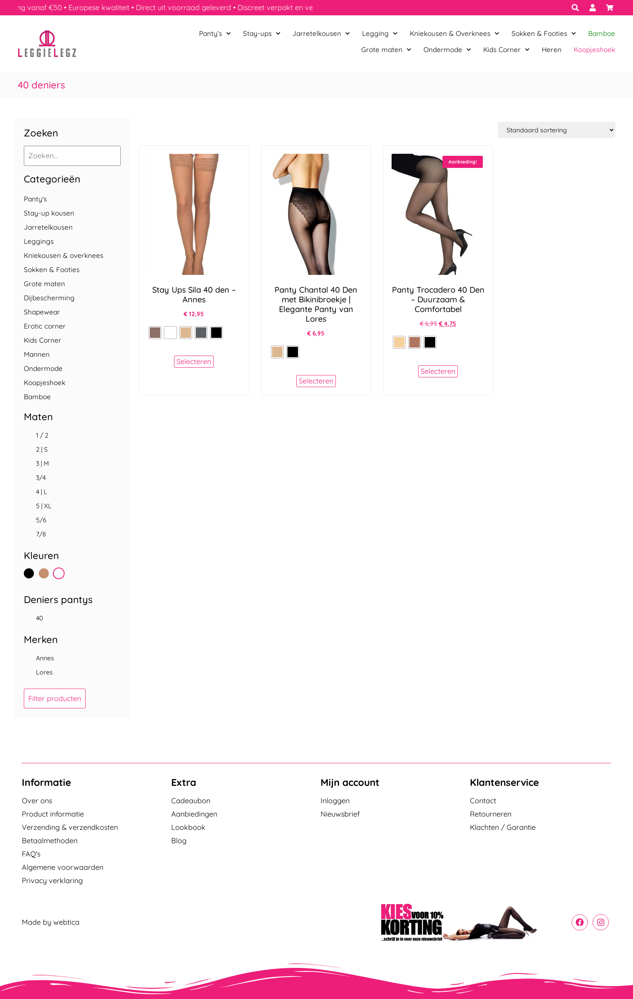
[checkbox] (72, 435)
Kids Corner (506, 50)
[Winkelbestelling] (556, 130)
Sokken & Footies (543, 33)
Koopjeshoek (594, 49)
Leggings (39, 241)
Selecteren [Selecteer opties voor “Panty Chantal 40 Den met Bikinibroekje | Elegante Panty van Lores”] (316, 380)
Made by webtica (51, 922)
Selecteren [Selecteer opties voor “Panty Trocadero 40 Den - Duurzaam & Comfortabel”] (438, 371)
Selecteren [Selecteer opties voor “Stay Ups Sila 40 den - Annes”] (193, 361)
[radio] (155, 333)
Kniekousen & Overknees (454, 33)
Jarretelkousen (321, 33)
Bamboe (601, 33)
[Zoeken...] (72, 156)
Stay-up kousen (49, 213)
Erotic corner (45, 326)
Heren (552, 49)
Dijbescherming (49, 297)
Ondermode (447, 50)
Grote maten (386, 50)
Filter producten (54, 698)
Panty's (35, 199)
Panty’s (215, 33)
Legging (380, 33)
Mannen (37, 354)
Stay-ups (262, 33)
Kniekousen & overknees (63, 255)
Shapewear (42, 312)
